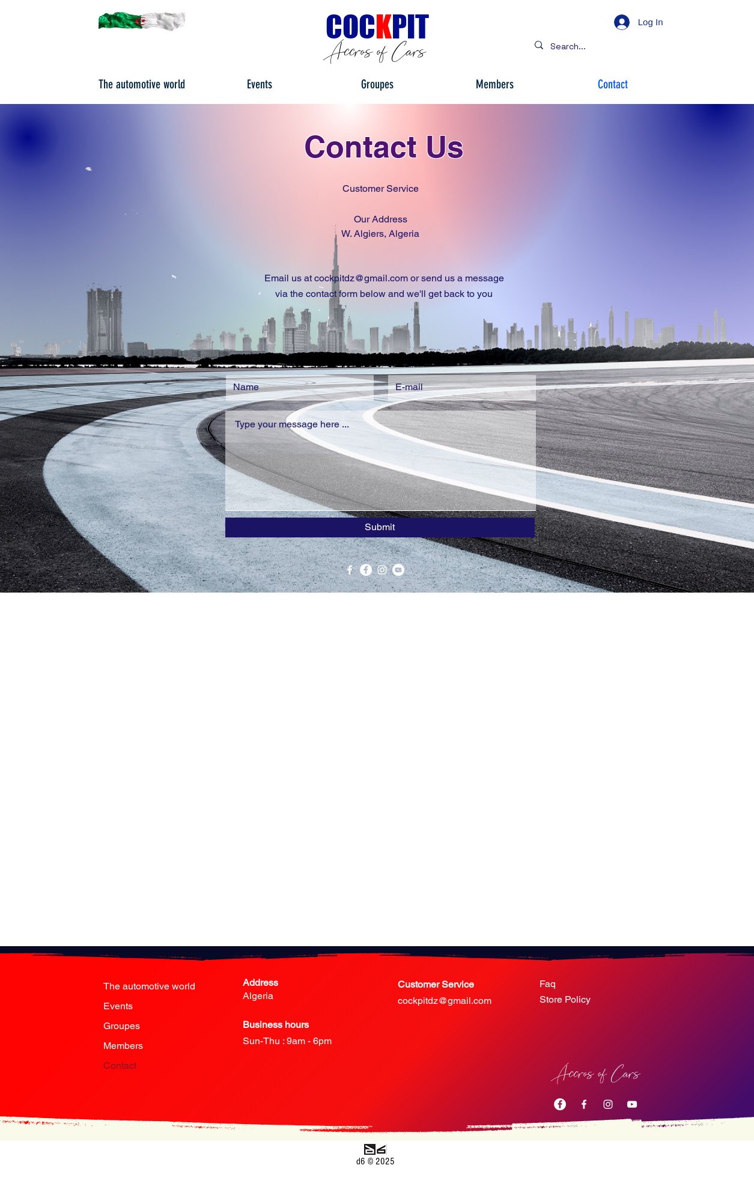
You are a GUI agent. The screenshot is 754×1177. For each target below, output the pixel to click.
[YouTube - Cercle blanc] (398, 570)
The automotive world (149, 986)
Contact (119, 1065)
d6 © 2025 (375, 1161)
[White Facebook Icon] (350, 570)
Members (123, 1045)
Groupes (121, 1026)
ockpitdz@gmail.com (363, 278)
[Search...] (598, 47)
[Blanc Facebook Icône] (584, 1104)
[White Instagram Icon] (382, 570)
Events (118, 1006)
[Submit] (380, 527)
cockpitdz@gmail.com (444, 1000)
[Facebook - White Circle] (366, 570)
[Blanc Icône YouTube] (632, 1104)
